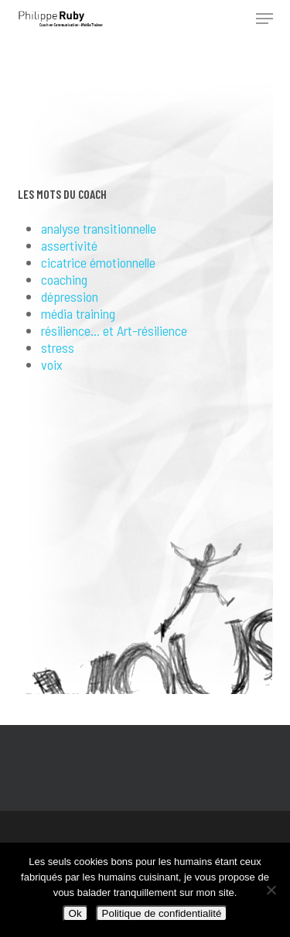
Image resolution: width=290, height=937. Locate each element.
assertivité (69, 245)
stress (57, 347)
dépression (69, 296)
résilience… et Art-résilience (114, 330)
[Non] (270, 890)
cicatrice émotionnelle (98, 262)
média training (78, 313)
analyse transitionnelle (98, 228)
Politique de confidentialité (162, 913)
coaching (64, 279)
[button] (264, 18)
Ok (75, 913)
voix (52, 364)
